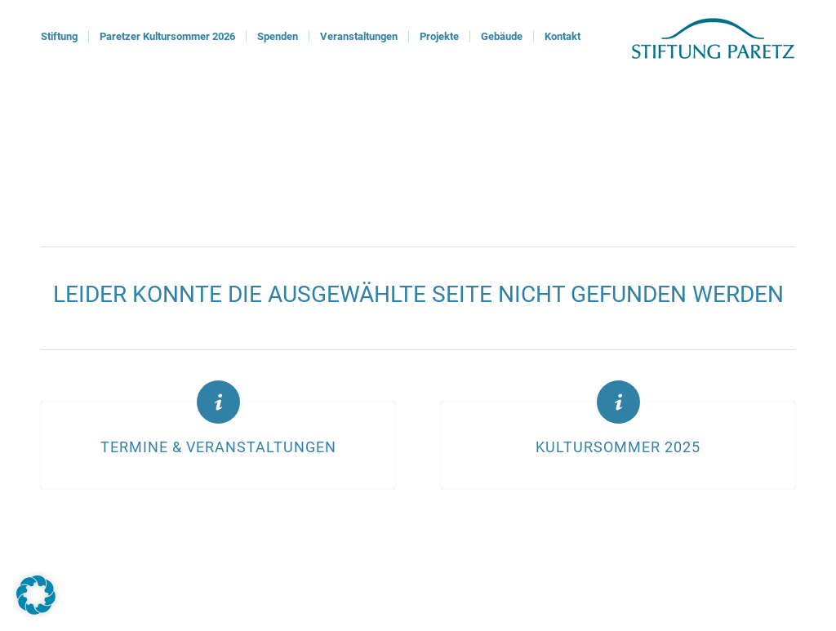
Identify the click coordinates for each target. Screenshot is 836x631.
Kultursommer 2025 (618, 447)
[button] (36, 595)
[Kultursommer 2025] (618, 402)
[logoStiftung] (713, 36)
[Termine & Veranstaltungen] (218, 402)
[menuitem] (59, 36)
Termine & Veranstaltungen (218, 447)
